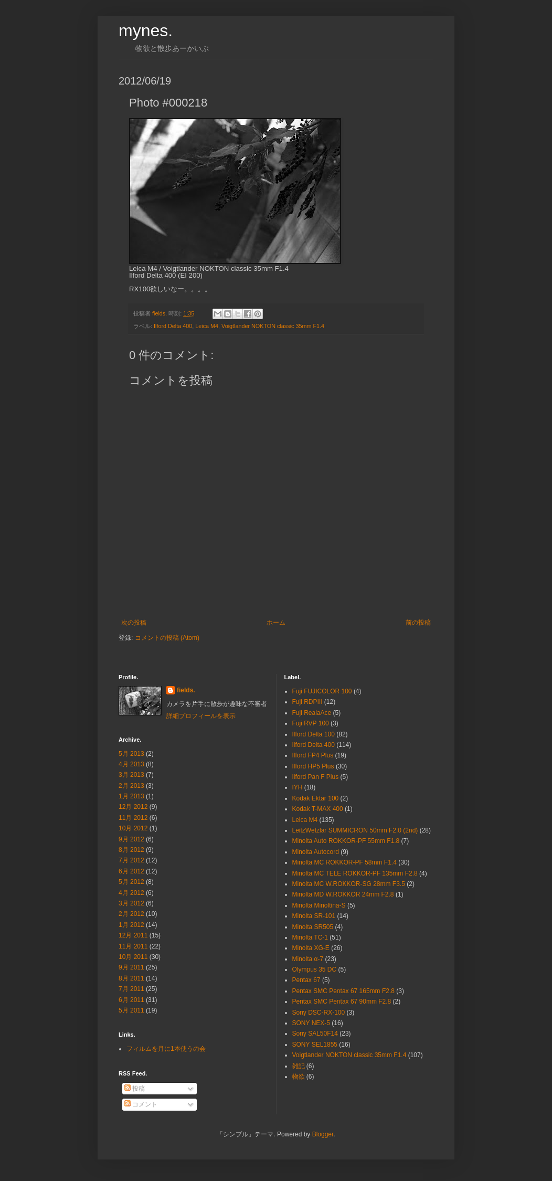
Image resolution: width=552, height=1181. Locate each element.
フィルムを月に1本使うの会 (166, 1048)
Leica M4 (206, 326)
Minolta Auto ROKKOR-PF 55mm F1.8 (346, 841)
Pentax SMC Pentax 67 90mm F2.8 (341, 1001)
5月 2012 (131, 881)
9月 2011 (131, 967)
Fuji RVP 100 (310, 723)
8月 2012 (131, 849)
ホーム (276, 622)
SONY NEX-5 (311, 1023)
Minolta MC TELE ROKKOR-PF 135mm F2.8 (355, 873)
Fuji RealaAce (312, 712)
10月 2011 (133, 957)
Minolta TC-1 (310, 937)
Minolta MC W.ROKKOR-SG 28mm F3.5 (348, 884)
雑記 (298, 1066)
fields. (186, 690)
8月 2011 (131, 978)
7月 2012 (131, 860)
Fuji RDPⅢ (307, 701)
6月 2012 (131, 871)
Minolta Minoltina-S (319, 905)
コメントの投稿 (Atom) (167, 637)
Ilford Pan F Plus (315, 777)
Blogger (323, 1134)
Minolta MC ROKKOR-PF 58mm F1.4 (344, 862)
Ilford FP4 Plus (313, 755)
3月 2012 (131, 903)
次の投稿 (133, 622)
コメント (140, 1104)
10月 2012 (133, 828)
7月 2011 (131, 989)
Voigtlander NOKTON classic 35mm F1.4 (272, 326)
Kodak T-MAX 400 (317, 809)
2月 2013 (131, 785)
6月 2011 (131, 1000)
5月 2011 (131, 1010)
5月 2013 (131, 753)
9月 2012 (131, 839)
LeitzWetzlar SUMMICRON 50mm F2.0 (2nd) (355, 830)
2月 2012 (131, 914)
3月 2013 (131, 774)
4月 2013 (131, 764)
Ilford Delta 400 (173, 326)
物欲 (298, 1076)
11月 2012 (133, 817)
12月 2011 (133, 935)
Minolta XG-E (311, 948)
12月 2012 (133, 806)
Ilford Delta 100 (313, 734)
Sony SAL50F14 (315, 1033)
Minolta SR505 (313, 927)
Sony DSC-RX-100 (318, 1012)
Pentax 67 (306, 980)
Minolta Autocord (315, 852)
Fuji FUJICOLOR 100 (322, 691)
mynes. (146, 30)
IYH (297, 787)
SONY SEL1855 (315, 1044)
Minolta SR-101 (314, 916)
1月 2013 (131, 796)
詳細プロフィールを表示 (201, 716)
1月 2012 (131, 925)
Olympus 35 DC (314, 969)
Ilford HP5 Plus (313, 766)
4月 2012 (131, 893)
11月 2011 (133, 946)
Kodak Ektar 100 (315, 798)
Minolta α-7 (308, 959)
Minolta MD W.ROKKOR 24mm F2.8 (343, 894)
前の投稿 (418, 622)
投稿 (134, 1088)
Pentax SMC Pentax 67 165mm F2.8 (343, 991)
